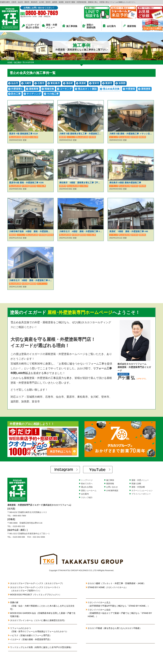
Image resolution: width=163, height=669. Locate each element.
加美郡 (122, 83)
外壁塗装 (130, 89)
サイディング (34, 93)
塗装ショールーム (88, 490)
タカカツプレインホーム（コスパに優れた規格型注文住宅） (38, 620)
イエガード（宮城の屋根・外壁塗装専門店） (31, 639)
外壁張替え (17, 89)
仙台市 (14, 83)
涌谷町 (69, 83)
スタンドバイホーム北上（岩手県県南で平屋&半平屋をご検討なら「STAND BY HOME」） (119, 604)
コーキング (66, 89)
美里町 (82, 83)
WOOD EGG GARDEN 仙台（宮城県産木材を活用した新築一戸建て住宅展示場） (43, 615)
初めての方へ (87, 483)
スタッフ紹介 (87, 497)
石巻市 (40, 83)
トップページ (87, 480)
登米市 (95, 83)
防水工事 (16, 93)
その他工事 (53, 93)
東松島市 (55, 83)
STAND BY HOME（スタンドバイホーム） (108, 587)
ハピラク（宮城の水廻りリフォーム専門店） (31, 635)
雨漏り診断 (136, 483)
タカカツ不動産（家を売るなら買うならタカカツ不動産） (115, 628)
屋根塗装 (146, 89)
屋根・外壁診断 (138, 487)
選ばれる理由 (87, 487)
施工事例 (110, 480)
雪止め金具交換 (111, 89)
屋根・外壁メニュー (49, 26)
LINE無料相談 (112, 490)
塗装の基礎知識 (89, 26)
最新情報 (129, 25)
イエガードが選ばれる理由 (30, 26)
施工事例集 (69, 25)
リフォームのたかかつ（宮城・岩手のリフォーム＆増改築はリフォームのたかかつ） (39, 630)
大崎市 (27, 83)
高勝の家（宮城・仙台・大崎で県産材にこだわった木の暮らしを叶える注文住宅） (42, 605)
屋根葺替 (33, 89)
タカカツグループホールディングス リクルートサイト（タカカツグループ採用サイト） (35, 589)
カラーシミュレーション (142, 490)
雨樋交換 (49, 89)
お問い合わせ (112, 487)
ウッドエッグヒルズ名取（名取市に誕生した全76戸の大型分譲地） (42, 647)
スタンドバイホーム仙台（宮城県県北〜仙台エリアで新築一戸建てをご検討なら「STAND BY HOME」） (120, 613)
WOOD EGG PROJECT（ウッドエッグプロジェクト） (35, 594)
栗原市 (108, 83)
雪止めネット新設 (87, 89)
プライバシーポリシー (141, 494)
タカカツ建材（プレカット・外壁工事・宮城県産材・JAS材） (117, 583)
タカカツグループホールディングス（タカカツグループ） (37, 583)
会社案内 (109, 25)
